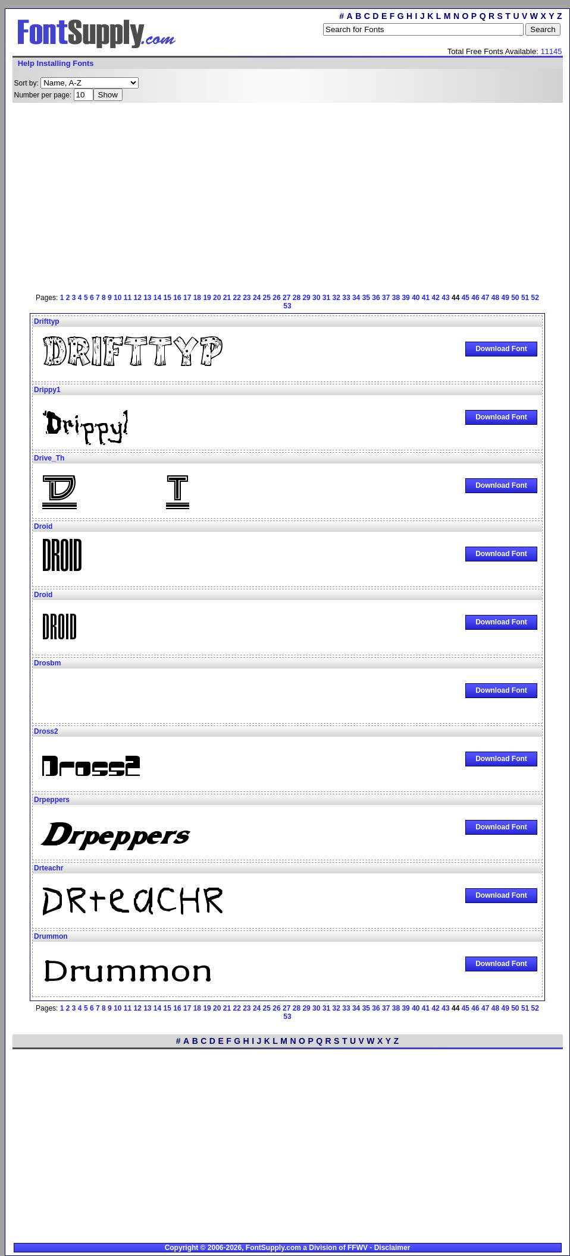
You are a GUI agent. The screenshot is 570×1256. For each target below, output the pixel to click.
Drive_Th (49, 458)
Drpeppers (52, 800)
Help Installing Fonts (56, 63)
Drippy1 (47, 390)
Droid (43, 526)
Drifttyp (46, 321)
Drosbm (47, 663)
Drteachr (48, 868)
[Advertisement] (253, 196)
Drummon (51, 936)
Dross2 (46, 731)
